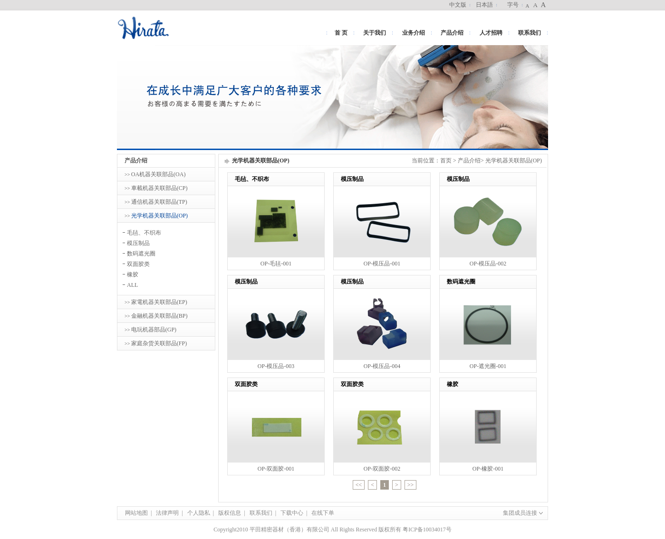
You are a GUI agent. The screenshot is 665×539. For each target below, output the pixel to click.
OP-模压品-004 (382, 366)
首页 (446, 160)
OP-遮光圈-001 (488, 366)
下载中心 (291, 513)
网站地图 (136, 513)
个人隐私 (198, 513)
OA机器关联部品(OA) (158, 174)
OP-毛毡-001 (275, 263)
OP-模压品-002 (488, 263)
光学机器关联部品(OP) (159, 215)
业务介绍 (413, 32)
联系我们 (529, 32)
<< (359, 485)
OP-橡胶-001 (487, 468)
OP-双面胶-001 (276, 468)
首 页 (341, 32)
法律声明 (167, 513)
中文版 (457, 4)
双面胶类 (138, 264)
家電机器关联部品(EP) (159, 302)
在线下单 (322, 513)
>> (410, 485)
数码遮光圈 (141, 253)
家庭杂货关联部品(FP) (159, 343)
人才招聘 (491, 32)
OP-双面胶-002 (382, 468)
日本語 (484, 4)
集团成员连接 (521, 513)
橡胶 (132, 274)
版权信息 (229, 513)
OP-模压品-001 (382, 263)
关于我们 (374, 32)
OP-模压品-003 (276, 366)
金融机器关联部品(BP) (159, 315)
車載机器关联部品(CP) (159, 188)
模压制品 (138, 243)
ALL (132, 285)
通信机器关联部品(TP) (159, 202)
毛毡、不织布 (144, 232)
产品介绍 (452, 32)
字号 (513, 4)
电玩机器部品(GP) (153, 329)
